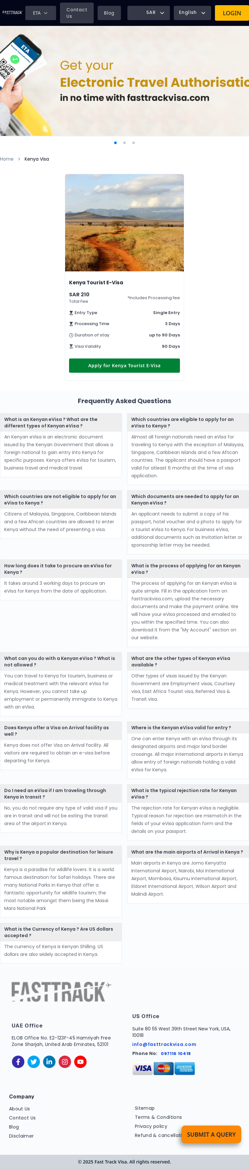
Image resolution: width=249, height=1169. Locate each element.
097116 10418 (176, 1053)
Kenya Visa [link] (37, 159)
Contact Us (76, 12)
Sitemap (145, 1108)
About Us (19, 1109)
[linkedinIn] (49, 1061)
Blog (109, 13)
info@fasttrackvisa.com (164, 1044)
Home (7, 159)
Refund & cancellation (161, 1135)
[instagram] (64, 1061)
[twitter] (33, 1061)
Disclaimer (21, 1136)
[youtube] (80, 1061)
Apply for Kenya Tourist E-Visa (124, 365)
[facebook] (18, 1061)
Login (232, 13)
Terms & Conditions (158, 1117)
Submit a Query (211, 1134)
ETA (41, 13)
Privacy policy (151, 1126)
